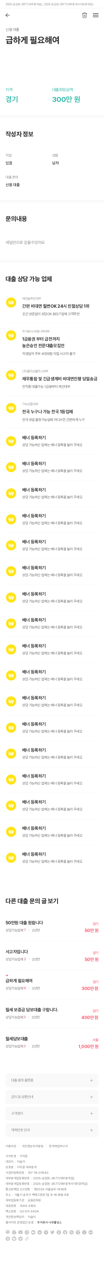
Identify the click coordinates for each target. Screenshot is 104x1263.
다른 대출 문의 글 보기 (32, 901)
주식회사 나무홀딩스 (49, 1222)
